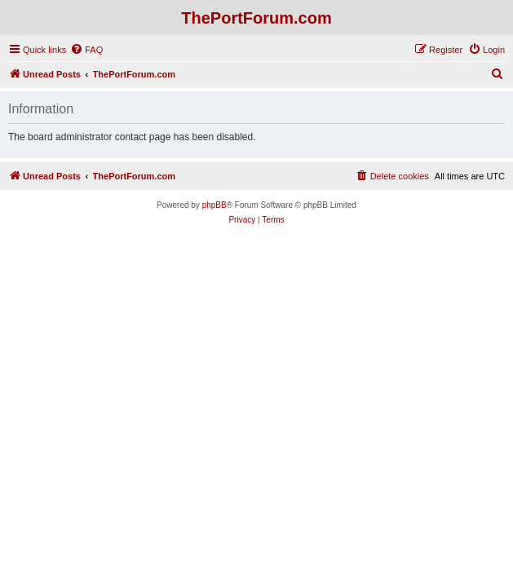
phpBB (214, 205)
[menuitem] (86, 50)
